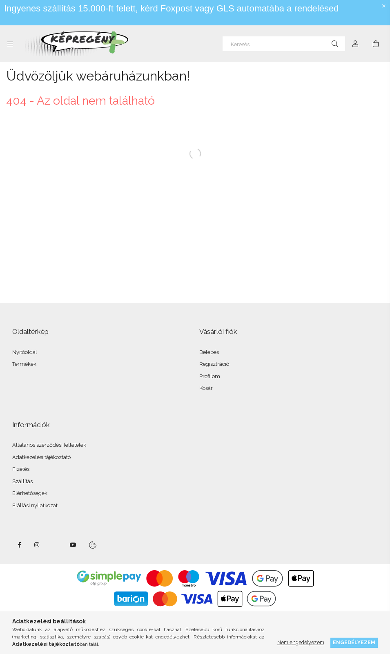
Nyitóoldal (24, 352)
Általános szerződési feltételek (49, 445)
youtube (73, 545)
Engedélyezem (354, 642)
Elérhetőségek (29, 493)
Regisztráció (214, 364)
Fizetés (20, 469)
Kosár (206, 388)
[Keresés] (284, 43)
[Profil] (355, 43)
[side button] (10, 43)
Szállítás (22, 481)
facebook (19, 545)
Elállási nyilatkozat (35, 505)
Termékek (24, 364)
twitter (55, 545)
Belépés (209, 352)
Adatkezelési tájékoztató (41, 457)
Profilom (209, 376)
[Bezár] (384, 6)
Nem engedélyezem (300, 642)
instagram (37, 545)
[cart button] (375, 43)
